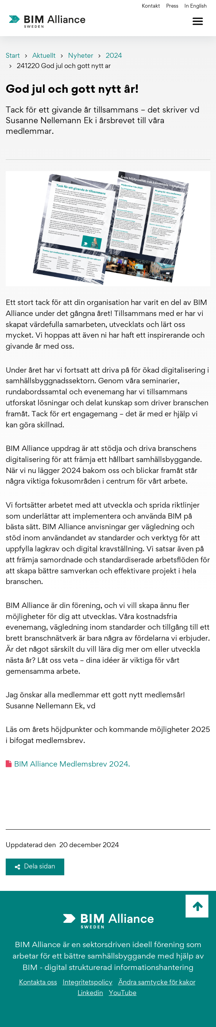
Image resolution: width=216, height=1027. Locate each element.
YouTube (123, 993)
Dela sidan (35, 867)
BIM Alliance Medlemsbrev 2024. (68, 764)
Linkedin (90, 993)
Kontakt (151, 6)
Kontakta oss (38, 983)
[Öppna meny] (198, 21)
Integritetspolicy (88, 983)
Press (172, 6)
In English (195, 6)
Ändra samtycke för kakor (156, 983)
